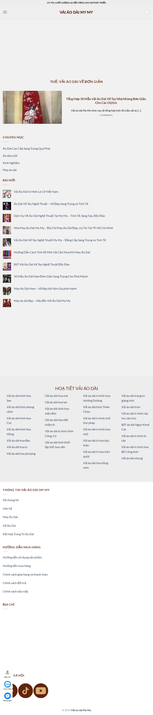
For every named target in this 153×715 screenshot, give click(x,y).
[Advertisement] (76, 46)
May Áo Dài (10, 517)
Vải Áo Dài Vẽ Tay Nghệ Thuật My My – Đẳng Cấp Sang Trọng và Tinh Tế (60, 240)
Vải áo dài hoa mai (56, 395)
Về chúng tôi (11, 500)
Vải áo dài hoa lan (56, 402)
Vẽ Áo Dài (9, 525)
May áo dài (10, 170)
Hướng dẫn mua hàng (16, 565)
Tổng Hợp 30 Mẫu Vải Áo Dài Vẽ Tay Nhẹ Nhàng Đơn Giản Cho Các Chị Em (106, 101)
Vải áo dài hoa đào (18, 440)
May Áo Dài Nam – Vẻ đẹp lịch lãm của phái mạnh (45, 288)
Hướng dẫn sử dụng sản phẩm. (22, 557)
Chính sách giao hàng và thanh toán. (25, 574)
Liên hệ (7, 508)
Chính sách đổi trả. (15, 583)
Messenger (7, 697)
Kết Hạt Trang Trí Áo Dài (18, 534)
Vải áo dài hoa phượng (21, 453)
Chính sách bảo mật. (16, 591)
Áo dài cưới (10, 155)
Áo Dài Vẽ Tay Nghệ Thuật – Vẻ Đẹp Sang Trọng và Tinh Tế (51, 203)
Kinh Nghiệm (11, 163)
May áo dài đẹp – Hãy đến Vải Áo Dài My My (42, 300)
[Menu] (5, 12)
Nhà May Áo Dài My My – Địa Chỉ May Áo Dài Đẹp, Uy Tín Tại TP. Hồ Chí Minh (63, 228)
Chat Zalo (8, 685)
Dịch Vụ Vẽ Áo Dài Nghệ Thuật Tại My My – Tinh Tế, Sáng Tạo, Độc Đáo (59, 215)
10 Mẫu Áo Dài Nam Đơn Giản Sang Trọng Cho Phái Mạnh (51, 276)
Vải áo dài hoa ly (17, 447)
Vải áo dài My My (81, 710)
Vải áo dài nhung (132, 458)
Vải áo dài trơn (130, 407)
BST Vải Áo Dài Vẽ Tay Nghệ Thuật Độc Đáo (42, 264)
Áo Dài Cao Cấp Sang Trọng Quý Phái (26, 148)
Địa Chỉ (7, 673)
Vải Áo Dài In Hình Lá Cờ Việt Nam (36, 191)
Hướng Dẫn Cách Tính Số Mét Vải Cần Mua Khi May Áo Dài (52, 252)
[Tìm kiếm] (147, 12)
